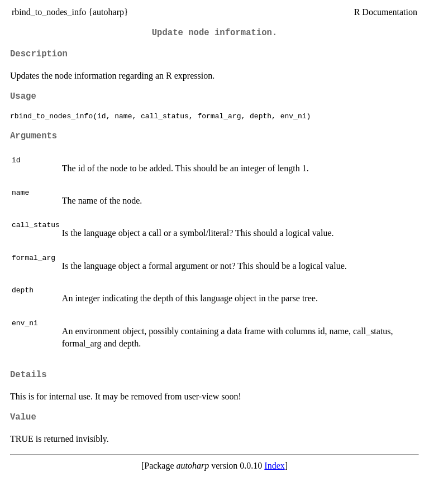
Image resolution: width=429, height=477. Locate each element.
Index (274, 465)
